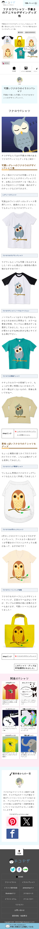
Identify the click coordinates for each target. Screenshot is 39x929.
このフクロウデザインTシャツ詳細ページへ (26, 433)
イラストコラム (10, 899)
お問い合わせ (20, 910)
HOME (14, 69)
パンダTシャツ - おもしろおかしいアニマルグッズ (28, 702)
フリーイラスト (10, 882)
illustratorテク (11, 893)
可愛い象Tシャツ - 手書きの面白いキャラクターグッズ (28, 754)
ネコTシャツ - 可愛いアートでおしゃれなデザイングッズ (28, 728)
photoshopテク (28, 888)
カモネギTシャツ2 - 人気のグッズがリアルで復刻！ (9, 754)
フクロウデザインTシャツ (26, 656)
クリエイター (28, 899)
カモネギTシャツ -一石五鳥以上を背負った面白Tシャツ (9, 702)
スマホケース (28, 893)
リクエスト (19, 904)
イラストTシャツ (28, 882)
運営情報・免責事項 (19, 916)
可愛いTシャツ (31, 3)
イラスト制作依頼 (26, 69)
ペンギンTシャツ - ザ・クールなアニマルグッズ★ (10, 728)
